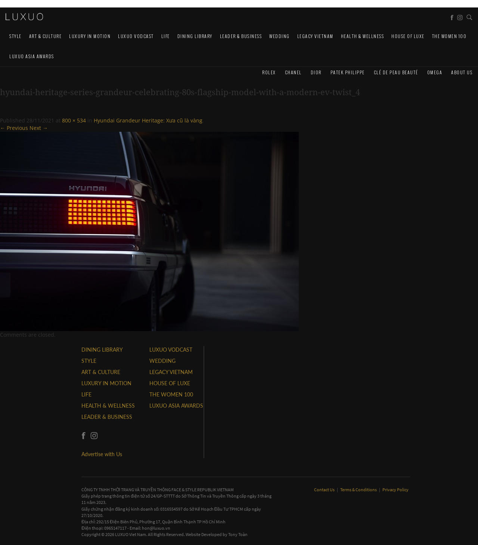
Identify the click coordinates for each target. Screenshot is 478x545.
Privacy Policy (395, 489)
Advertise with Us (101, 454)
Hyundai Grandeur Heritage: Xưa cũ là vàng (148, 120)
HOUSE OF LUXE (408, 36)
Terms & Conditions (359, 489)
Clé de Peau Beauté (396, 72)
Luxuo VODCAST (136, 36)
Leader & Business (241, 36)
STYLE (15, 36)
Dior (316, 72)
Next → (39, 127)
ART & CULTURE (45, 36)
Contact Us (325, 489)
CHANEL (293, 72)
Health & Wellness (362, 36)
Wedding (279, 36)
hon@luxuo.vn (156, 528)
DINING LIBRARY (194, 36)
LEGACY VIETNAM (315, 36)
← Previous (14, 127)
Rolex (269, 72)
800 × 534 (74, 120)
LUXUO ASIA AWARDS (31, 56)
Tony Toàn (238, 534)
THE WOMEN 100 (449, 36)
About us (461, 72)
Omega (435, 72)
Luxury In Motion (90, 36)
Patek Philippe (347, 72)
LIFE (165, 36)
